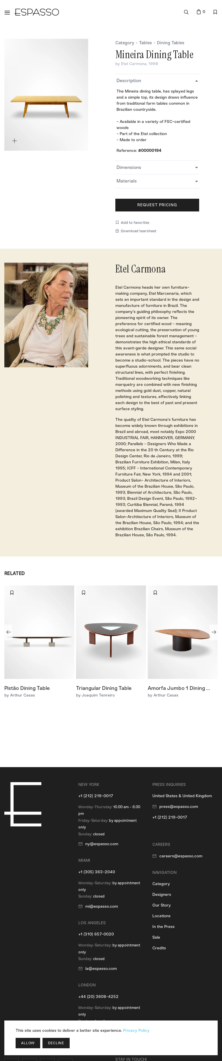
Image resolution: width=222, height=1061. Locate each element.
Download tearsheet (135, 231)
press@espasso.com (178, 806)
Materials (126, 181)
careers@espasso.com (180, 856)
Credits (159, 948)
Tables (145, 42)
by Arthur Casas (19, 695)
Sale (156, 937)
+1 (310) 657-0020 (96, 934)
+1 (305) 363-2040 (96, 872)
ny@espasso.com (101, 843)
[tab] (157, 80)
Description (128, 80)
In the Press (163, 926)
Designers (161, 894)
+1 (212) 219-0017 (95, 795)
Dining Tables (170, 42)
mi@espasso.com (101, 906)
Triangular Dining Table (104, 688)
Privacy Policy (136, 1030)
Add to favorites (132, 222)
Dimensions (128, 167)
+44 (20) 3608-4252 (98, 996)
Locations (161, 915)
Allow (28, 1043)
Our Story (161, 905)
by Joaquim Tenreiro (95, 695)
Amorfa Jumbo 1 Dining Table (183, 688)
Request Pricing (157, 204)
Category (124, 42)
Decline (56, 1043)
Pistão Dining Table (27, 688)
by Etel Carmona (131, 63)
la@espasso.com (101, 968)
